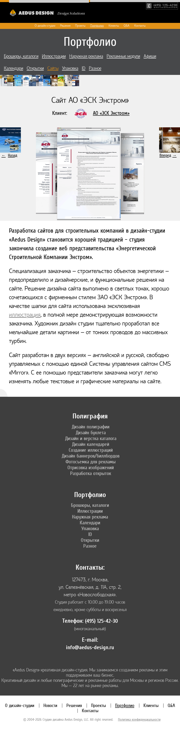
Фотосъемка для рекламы (91, 462)
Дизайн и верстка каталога (90, 438)
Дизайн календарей (90, 444)
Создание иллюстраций (91, 450)
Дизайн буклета (91, 432)
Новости (50, 705)
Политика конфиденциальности (139, 719)
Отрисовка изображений (90, 467)
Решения (65, 25)
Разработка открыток (90, 473)
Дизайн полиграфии (90, 427)
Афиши (150, 56)
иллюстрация (25, 314)
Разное (95, 68)
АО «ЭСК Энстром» (111, 113)
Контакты (140, 25)
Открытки (35, 68)
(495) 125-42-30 (101, 621)
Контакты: (90, 567)
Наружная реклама (86, 56)
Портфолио (97, 25)
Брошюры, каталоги (21, 56)
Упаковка (70, 68)
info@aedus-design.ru (90, 647)
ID (83, 68)
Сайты (52, 68)
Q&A (126, 25)
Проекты (80, 25)
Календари (13, 68)
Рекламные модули (123, 56)
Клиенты (114, 25)
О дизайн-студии (45, 25)
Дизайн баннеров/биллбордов (90, 456)
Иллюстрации (54, 56)
